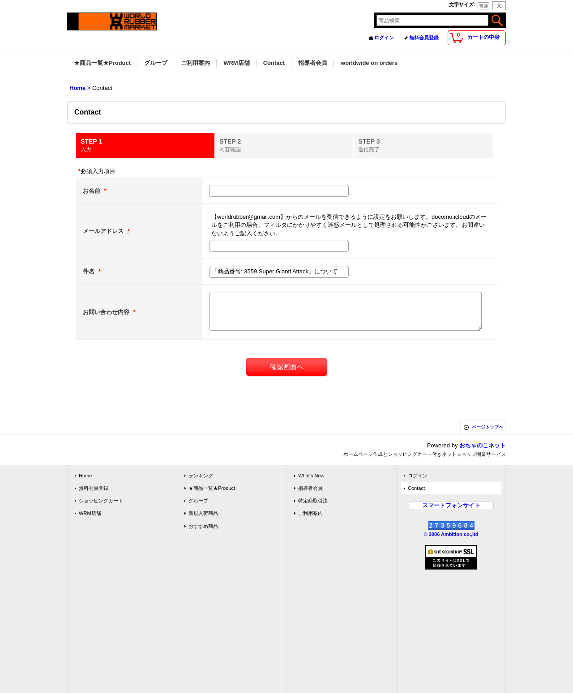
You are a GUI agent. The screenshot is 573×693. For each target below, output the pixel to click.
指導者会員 (310, 488)
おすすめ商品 (203, 526)
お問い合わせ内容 (107, 312)
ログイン (384, 37)
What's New (311, 475)
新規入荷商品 (203, 513)
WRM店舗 (90, 513)
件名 (89, 271)
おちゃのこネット (482, 445)
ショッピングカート (101, 500)
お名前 (92, 190)
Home (85, 475)
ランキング (200, 475)
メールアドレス (104, 231)
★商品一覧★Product (211, 488)
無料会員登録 (424, 37)
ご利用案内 (310, 513)
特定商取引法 (313, 500)
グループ (198, 500)
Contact (416, 488)
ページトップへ (487, 427)
